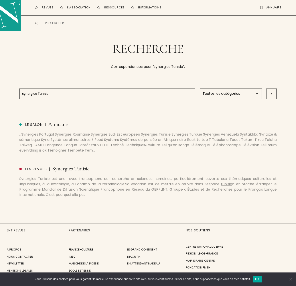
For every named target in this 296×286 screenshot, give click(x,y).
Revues (48, 7)
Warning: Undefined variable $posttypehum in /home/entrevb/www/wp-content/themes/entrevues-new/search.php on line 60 (229, 94)
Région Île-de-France (202, 253)
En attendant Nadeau (143, 263)
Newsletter (15, 263)
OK (257, 279)
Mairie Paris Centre (200, 260)
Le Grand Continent (142, 249)
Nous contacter (20, 256)
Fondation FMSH (198, 267)
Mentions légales (20, 270)
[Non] (290, 279)
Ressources (114, 7)
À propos (14, 249)
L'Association (79, 7)
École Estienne (80, 270)
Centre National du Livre (204, 247)
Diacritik (133, 256)
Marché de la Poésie (84, 263)
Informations (150, 7)
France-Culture (81, 249)
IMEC (72, 256)
